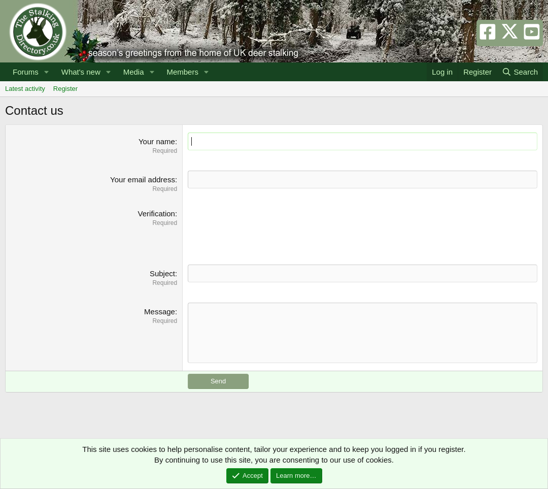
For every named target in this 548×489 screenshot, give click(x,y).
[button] (47, 71)
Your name (157, 141)
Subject (162, 273)
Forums (26, 72)
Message (159, 311)
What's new (80, 72)
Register (65, 88)
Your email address (142, 179)
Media (133, 72)
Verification (156, 213)
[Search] (520, 71)
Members (182, 72)
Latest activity (25, 88)
